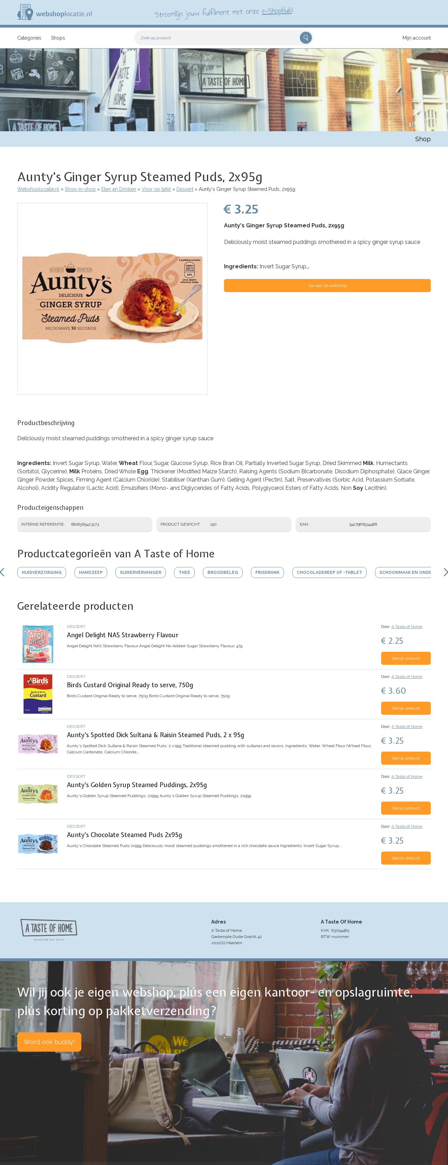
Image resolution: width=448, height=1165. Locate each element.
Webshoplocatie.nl (38, 189)
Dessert (184, 189)
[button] (112, 391)
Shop (423, 139)
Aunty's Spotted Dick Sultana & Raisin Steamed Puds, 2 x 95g (155, 735)
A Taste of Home (406, 626)
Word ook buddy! (49, 1041)
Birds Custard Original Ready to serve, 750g (130, 685)
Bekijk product (406, 658)
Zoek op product (156, 37)
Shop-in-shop (80, 189)
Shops (58, 38)
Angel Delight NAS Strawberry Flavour (123, 635)
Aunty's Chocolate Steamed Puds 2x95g (124, 835)
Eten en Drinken (118, 189)
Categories (29, 38)
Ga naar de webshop (327, 285)
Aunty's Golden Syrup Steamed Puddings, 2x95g (137, 785)
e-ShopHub (277, 10)
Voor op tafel (156, 189)
